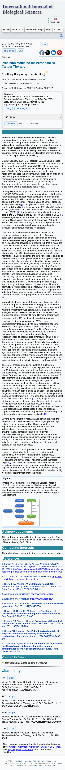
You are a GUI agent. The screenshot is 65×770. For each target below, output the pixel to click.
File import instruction (28, 123)
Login (48, 29)
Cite (21, 50)
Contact (58, 29)
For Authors (17, 29)
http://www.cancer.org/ (42, 594)
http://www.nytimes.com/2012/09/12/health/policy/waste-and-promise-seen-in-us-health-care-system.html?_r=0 (32, 570)
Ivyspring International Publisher (27, 761)
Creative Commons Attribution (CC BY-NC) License (34, 747)
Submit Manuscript (34, 29)
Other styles (22, 108)
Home (6, 29)
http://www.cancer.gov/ (41, 598)
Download (11, 123)
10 (45, 414)
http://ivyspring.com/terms (20, 749)
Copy (8, 108)
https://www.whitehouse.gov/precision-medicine (32, 577)
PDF (43, 44)
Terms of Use (49, 765)
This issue (9, 50)
